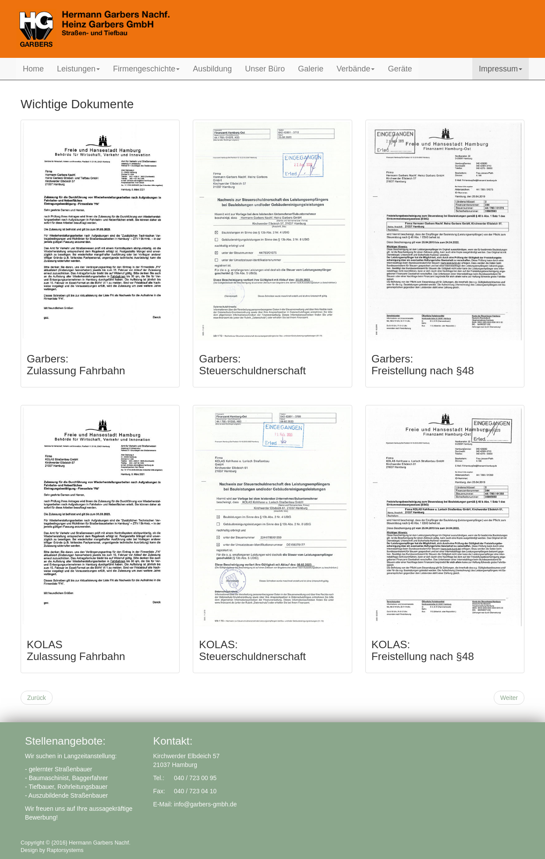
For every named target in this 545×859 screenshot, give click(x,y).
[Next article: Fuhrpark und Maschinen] (509, 698)
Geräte (400, 68)
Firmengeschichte (146, 68)
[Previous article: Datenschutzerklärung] (37, 698)
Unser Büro (265, 68)
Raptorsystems (65, 850)
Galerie (310, 68)
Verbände (355, 68)
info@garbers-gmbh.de (205, 804)
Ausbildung (212, 68)
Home (33, 68)
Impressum (500, 68)
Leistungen (78, 68)
